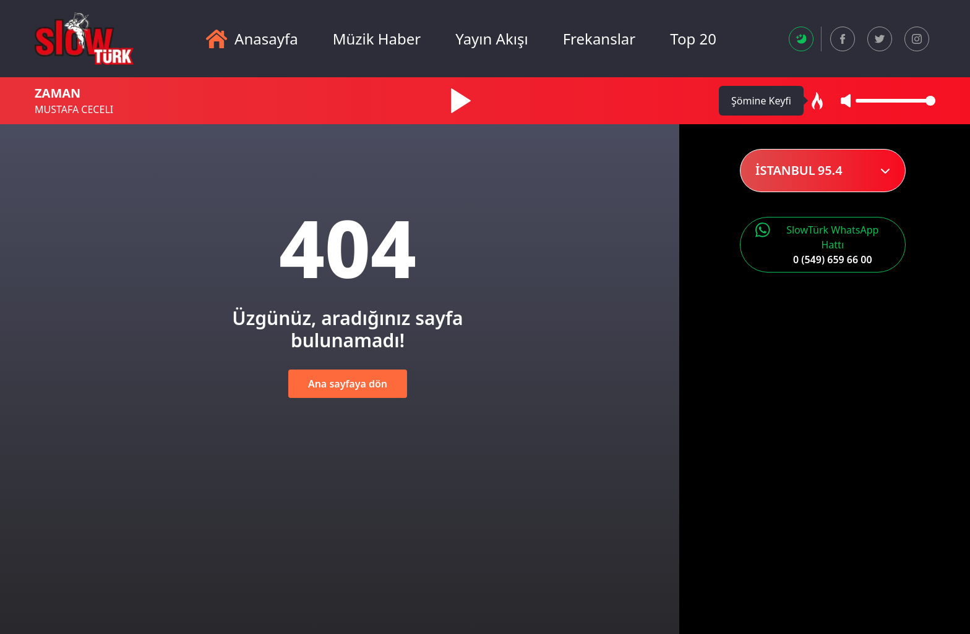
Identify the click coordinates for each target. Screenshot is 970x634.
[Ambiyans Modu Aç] (817, 100)
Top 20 (693, 39)
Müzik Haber (377, 39)
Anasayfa (252, 38)
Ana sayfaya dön (347, 384)
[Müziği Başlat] (461, 100)
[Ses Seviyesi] (895, 101)
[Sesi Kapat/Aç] (846, 101)
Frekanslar (599, 39)
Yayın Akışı (491, 39)
